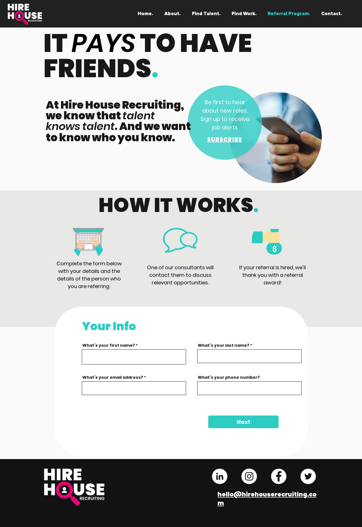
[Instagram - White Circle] (249, 476)
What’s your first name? (108, 345)
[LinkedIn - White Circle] (219, 476)
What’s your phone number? (229, 377)
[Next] (243, 422)
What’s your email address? (112, 377)
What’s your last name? (223, 345)
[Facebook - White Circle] (278, 476)
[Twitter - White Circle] (308, 476)
